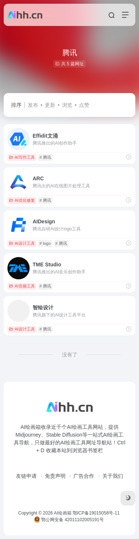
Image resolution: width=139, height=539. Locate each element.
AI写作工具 (21, 157)
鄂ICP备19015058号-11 (96, 513)
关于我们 (112, 476)
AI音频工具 (21, 286)
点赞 (84, 105)
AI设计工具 (21, 243)
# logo (45, 243)
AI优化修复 (21, 200)
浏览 (67, 105)
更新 (50, 105)
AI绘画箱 (62, 513)
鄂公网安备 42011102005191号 (69, 519)
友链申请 (26, 476)
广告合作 (83, 476)
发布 (33, 105)
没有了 (69, 355)
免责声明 (55, 476)
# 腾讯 (45, 157)
